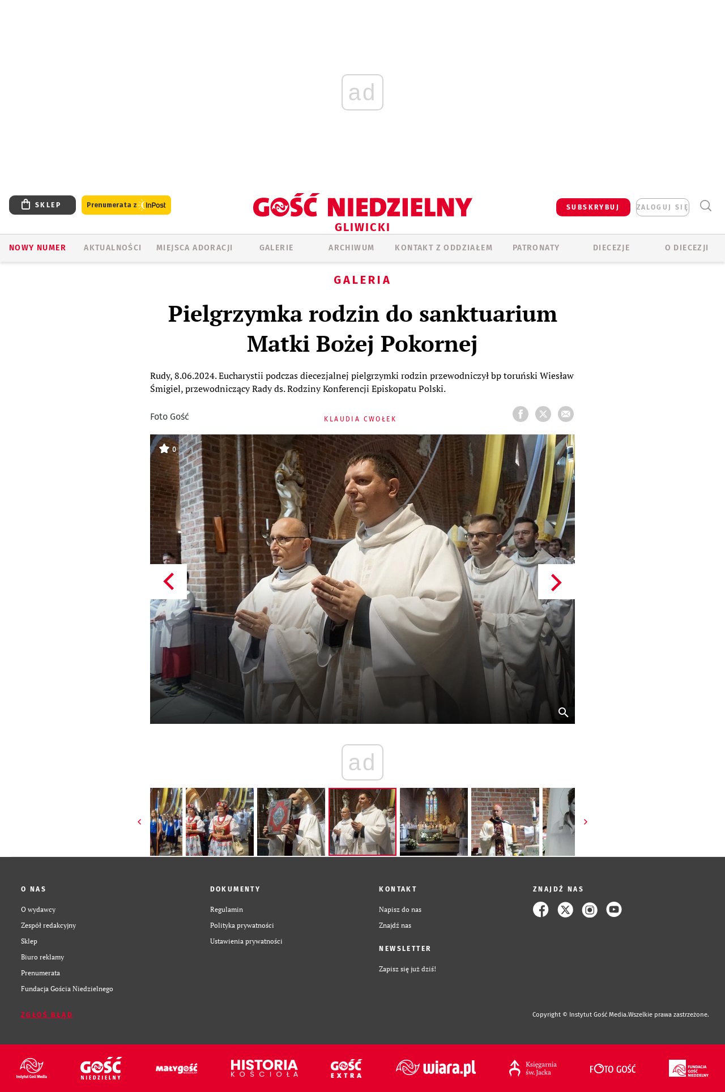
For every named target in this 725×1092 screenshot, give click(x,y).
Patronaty (536, 248)
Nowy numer (37, 248)
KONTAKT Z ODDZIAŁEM (444, 248)
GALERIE (276, 248)
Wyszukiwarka (705, 205)
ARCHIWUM (351, 248)
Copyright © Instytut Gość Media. (580, 1014)
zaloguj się (663, 207)
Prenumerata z (126, 205)
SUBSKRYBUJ (593, 207)
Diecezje (611, 248)
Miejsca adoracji (194, 248)
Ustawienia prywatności (246, 941)
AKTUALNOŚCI (113, 248)
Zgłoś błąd (47, 1015)
